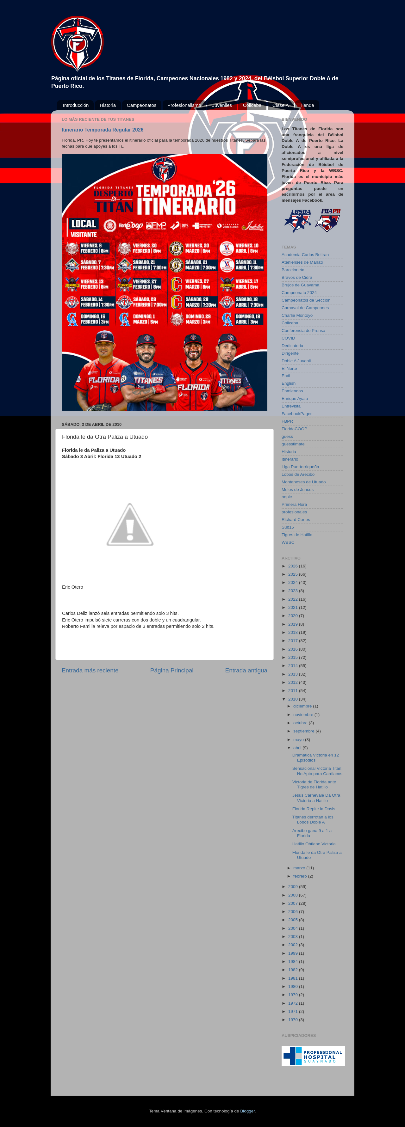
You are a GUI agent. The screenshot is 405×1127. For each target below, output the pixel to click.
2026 (293, 566)
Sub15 (288, 527)
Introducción (76, 105)
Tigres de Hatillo (297, 534)
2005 (293, 919)
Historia (108, 105)
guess (287, 436)
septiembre (304, 731)
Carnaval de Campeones (305, 307)
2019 (293, 624)
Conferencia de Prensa (303, 330)
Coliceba (252, 105)
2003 (293, 936)
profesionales (294, 512)
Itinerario (290, 459)
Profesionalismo (184, 105)
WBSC (288, 542)
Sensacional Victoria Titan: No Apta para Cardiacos (317, 771)
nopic (287, 496)
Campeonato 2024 (299, 292)
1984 (293, 961)
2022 (293, 599)
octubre (301, 722)
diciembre (303, 706)
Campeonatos (141, 105)
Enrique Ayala (295, 398)
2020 (293, 615)
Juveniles (222, 105)
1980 (293, 986)
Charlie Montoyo (297, 315)
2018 (293, 632)
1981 (293, 978)
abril (297, 747)
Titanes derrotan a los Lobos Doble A (312, 819)
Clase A (280, 105)
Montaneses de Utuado (304, 482)
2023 (293, 590)
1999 (293, 953)
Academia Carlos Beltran (305, 254)
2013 (293, 674)
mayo (299, 739)
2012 (293, 682)
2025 (293, 574)
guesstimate (293, 444)
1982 (293, 969)
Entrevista (291, 406)
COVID (288, 338)
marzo (299, 868)
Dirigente (290, 353)
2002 (293, 944)
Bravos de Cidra (297, 277)
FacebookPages (297, 413)
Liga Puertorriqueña (300, 466)
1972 (293, 1003)
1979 (293, 994)
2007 (293, 903)
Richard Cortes (296, 519)
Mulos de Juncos (298, 489)
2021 (293, 607)
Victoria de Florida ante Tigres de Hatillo (314, 784)
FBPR (287, 421)
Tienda (307, 105)
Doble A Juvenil (296, 360)
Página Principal (172, 670)
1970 (293, 1019)
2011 (293, 690)
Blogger (247, 1111)
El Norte (289, 368)
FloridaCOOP (294, 428)
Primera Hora (294, 504)
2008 (293, 895)
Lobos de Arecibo (298, 474)
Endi (286, 375)
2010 (293, 699)
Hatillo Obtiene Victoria (314, 844)
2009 (293, 886)
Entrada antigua (246, 670)
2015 (293, 657)
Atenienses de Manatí (302, 262)
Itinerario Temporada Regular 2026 (102, 129)
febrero (300, 876)
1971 (293, 1011)
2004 (293, 928)
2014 (293, 665)
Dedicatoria (292, 345)
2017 (293, 640)
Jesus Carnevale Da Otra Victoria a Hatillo (316, 798)
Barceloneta (293, 269)
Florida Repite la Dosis (313, 808)
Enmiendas (292, 391)
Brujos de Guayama (300, 285)
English (289, 383)
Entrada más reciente (90, 670)
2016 (293, 649)
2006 (293, 911)
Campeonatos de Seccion (306, 300)
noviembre (304, 714)
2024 (293, 582)
